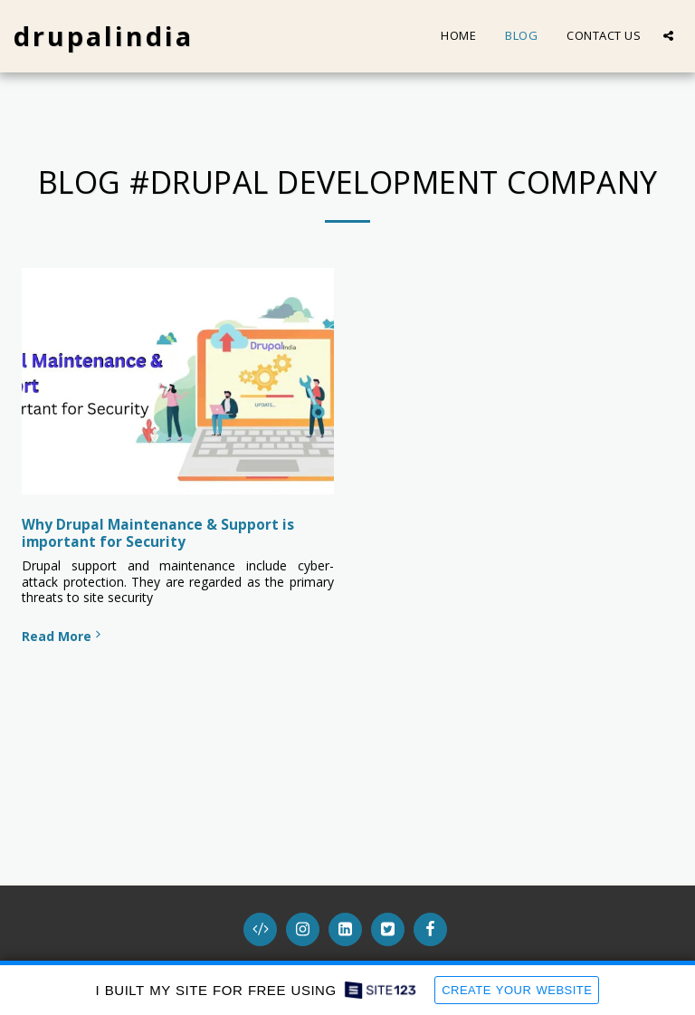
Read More (63, 636)
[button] (668, 36)
